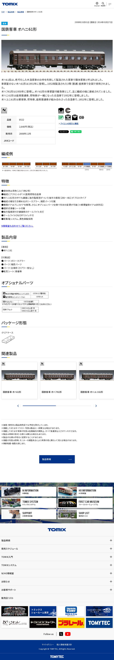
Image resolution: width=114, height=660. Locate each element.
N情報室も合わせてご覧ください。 (17, 225)
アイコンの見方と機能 (69, 123)
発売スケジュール (9, 548)
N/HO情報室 (7, 573)
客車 (4, 23)
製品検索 (11, 12)
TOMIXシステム (9, 565)
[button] (18, 405)
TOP (3, 12)
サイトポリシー (48, 644)
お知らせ (5, 581)
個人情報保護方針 (64, 644)
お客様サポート (8, 589)
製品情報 (20, 12)
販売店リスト (7, 598)
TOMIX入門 (7, 556)
